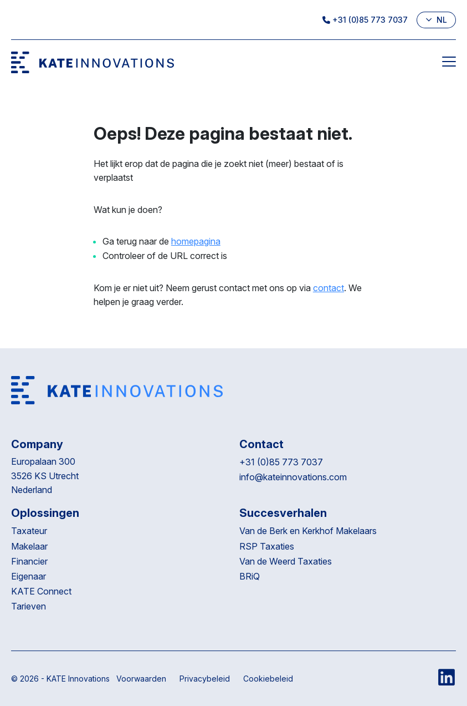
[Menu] (449, 64)
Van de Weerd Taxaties (286, 561)
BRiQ (250, 576)
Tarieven (28, 606)
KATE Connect (41, 591)
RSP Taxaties (266, 546)
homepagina (195, 241)
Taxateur (29, 530)
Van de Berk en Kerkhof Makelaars (308, 530)
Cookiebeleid (268, 678)
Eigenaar (28, 576)
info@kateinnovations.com (293, 476)
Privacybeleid (204, 678)
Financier (29, 561)
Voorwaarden (141, 678)
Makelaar (29, 546)
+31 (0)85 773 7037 (365, 19)
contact (328, 287)
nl (436, 19)
